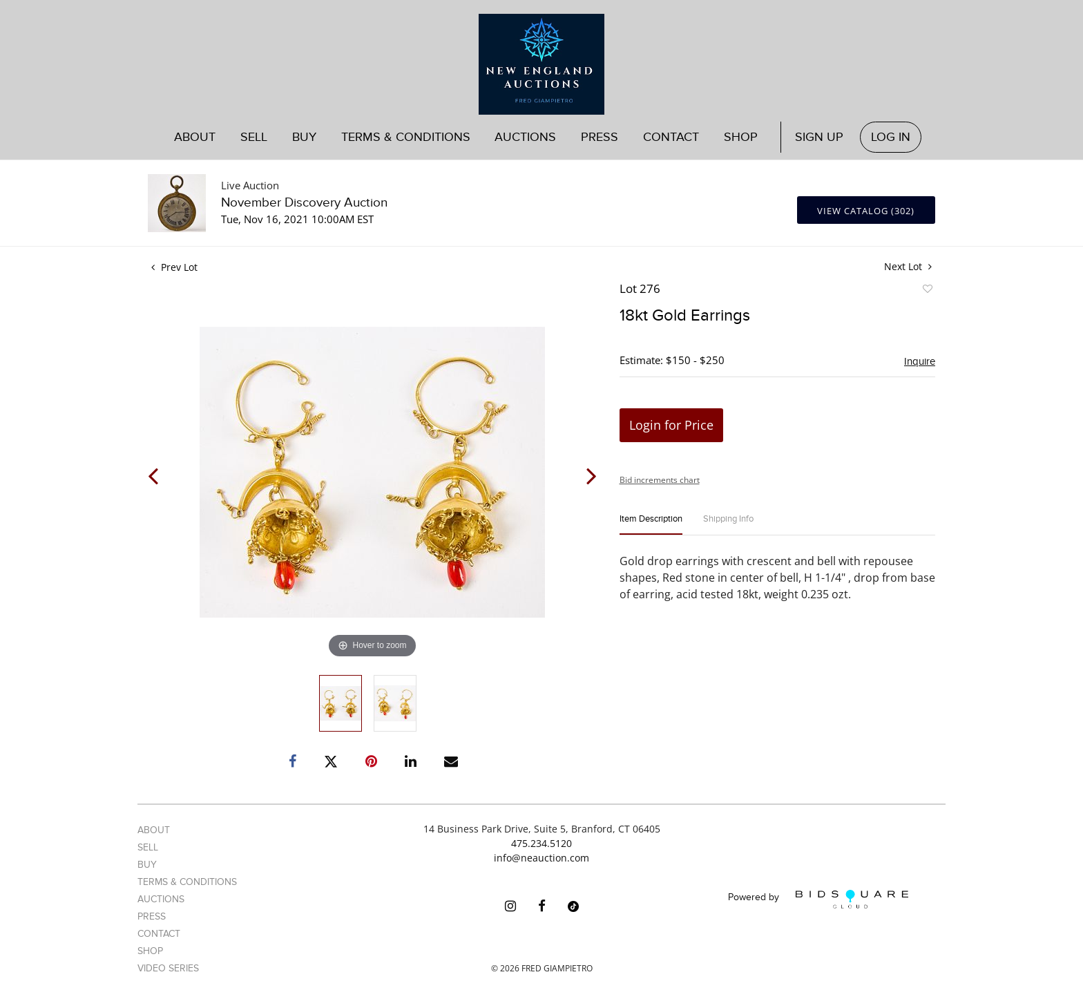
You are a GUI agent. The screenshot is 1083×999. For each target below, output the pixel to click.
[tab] (651, 524)
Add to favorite (927, 290)
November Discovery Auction (304, 203)
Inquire (919, 361)
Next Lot (908, 266)
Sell (253, 137)
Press (599, 137)
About (194, 137)
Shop (741, 137)
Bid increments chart (660, 480)
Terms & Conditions (405, 137)
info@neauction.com (541, 857)
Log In (890, 137)
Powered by (818, 899)
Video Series (168, 968)
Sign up (819, 137)
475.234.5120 (541, 843)
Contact (671, 137)
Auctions (525, 137)
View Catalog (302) (865, 210)
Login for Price (671, 425)
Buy (304, 137)
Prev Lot (174, 267)
